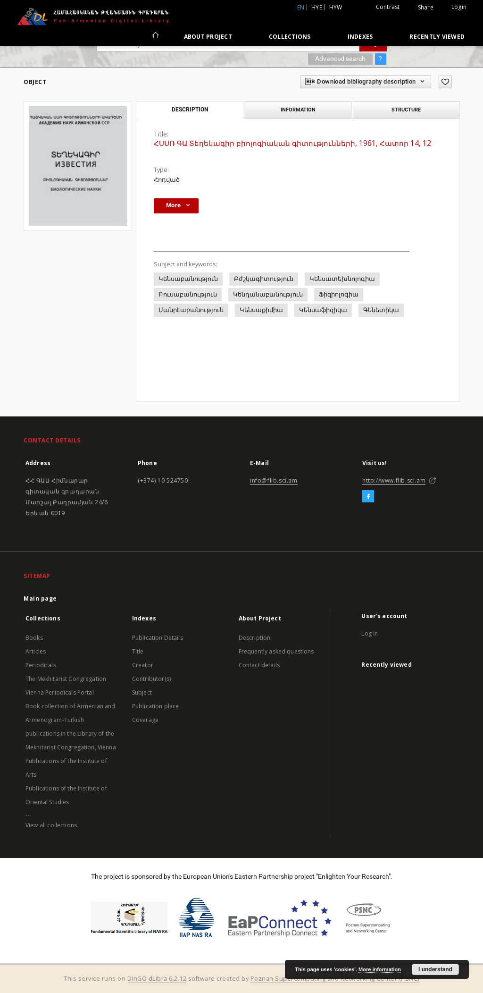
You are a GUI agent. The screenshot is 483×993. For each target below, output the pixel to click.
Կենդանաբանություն (268, 294)
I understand (435, 969)
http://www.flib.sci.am (393, 480)
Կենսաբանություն (188, 279)
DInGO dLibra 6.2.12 (157, 979)
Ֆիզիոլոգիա (338, 294)
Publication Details (157, 638)
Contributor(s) (151, 679)
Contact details (259, 665)
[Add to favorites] (445, 82)
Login (458, 7)
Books (34, 638)
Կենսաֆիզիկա (323, 310)
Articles (35, 651)
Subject (142, 692)
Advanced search (340, 58)
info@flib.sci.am (274, 480)
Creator (142, 665)
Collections (290, 37)
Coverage (145, 720)
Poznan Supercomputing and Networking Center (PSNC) (334, 979)
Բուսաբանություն (187, 294)
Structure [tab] (406, 109)
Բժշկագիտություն (263, 279)
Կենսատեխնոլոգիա (342, 279)
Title (138, 651)
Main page (40, 598)
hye (316, 7)
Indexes (360, 37)
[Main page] (155, 36)
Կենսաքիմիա (261, 310)
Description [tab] (190, 109)
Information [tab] (298, 109)
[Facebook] (368, 496)
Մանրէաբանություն (191, 310)
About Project (208, 37)
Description (255, 638)
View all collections (51, 825)
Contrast (388, 7)
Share (425, 7)
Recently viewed (437, 37)
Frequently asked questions (276, 651)
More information (379, 969)
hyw (335, 7)
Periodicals (40, 665)
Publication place (155, 706)
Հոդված (167, 180)
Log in (369, 633)
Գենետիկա (381, 310)
